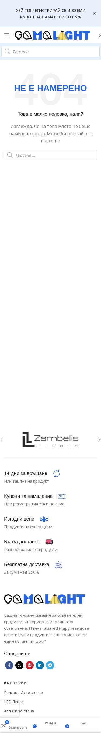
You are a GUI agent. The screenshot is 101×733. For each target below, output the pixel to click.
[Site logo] (52, 34)
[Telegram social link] (50, 665)
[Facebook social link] (9, 665)
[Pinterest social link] (30, 665)
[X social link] (19, 665)
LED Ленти (13, 701)
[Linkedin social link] (40, 665)
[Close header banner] (94, 13)
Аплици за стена (19, 710)
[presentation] (9, 708)
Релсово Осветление (23, 692)
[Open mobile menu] (6, 35)
